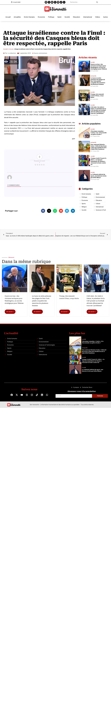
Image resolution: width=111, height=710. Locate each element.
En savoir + (10, 312)
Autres (105, 17)
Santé (59, 17)
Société (67, 17)
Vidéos (97, 17)
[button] (43, 211)
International (87, 17)
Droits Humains (29, 17)
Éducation (76, 17)
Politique (51, 17)
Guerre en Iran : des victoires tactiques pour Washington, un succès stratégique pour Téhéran (14, 299)
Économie (41, 17)
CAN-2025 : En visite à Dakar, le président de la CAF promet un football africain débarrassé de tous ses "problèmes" (95, 300)
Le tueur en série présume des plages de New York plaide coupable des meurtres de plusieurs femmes (41, 300)
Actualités (17, 17)
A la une (11, 49)
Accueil (8, 17)
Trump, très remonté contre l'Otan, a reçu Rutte (69, 297)
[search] (82, 2)
